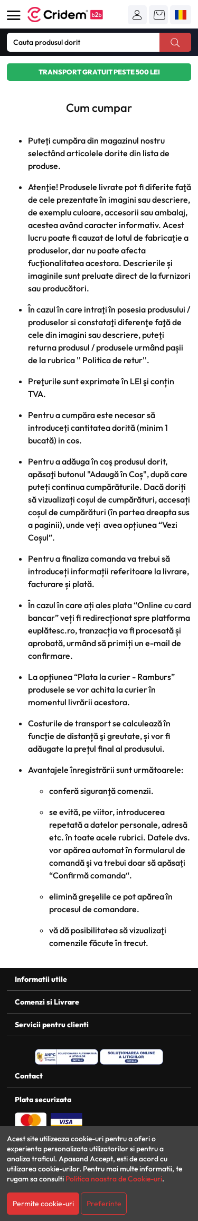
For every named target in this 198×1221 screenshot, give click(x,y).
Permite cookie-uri (43, 1203)
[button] (137, 15)
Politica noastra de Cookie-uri (113, 1179)
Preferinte (104, 1203)
